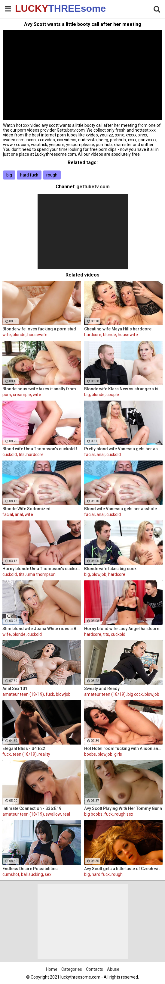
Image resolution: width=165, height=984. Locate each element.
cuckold (9, 454)
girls (118, 754)
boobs (90, 754)
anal (100, 454)
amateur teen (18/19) (23, 694)
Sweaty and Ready (102, 688)
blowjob (99, 574)
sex (48, 874)
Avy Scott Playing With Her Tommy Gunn (123, 808)
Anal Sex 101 (14, 688)
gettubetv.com (93, 186)
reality (44, 754)
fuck (50, 694)
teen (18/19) (25, 754)
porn (6, 394)
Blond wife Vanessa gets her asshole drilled (123, 508)
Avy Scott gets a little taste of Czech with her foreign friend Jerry (123, 868)
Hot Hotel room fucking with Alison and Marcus (123, 748)
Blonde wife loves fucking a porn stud (39, 328)
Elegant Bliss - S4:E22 (23, 748)
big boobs (93, 814)
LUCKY (30, 8)
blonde (19, 334)
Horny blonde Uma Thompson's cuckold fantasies (41, 568)
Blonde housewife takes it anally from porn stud (41, 388)
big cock (135, 694)
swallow (53, 814)
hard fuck (29, 175)
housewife (37, 334)
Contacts (94, 969)
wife (6, 334)
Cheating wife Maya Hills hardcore (117, 328)
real (66, 814)
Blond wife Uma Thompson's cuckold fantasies (41, 448)
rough (51, 175)
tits (22, 454)
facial (89, 454)
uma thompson (41, 574)
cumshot (10, 874)
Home (51, 969)
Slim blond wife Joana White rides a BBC (41, 628)
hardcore (92, 334)
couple (112, 394)
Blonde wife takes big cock (110, 568)
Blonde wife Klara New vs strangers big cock (123, 388)
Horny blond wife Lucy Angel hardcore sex (123, 628)
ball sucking (32, 874)
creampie (22, 394)
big (9, 175)
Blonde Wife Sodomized (26, 508)
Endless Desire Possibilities (30, 868)
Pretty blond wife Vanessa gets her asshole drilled (123, 448)
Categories (71, 969)
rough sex (124, 814)
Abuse (113, 969)
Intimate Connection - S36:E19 (31, 808)
